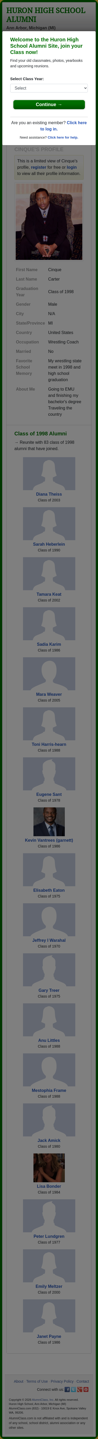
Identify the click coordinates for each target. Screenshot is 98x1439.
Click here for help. (63, 137)
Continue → (49, 104)
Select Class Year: (27, 78)
